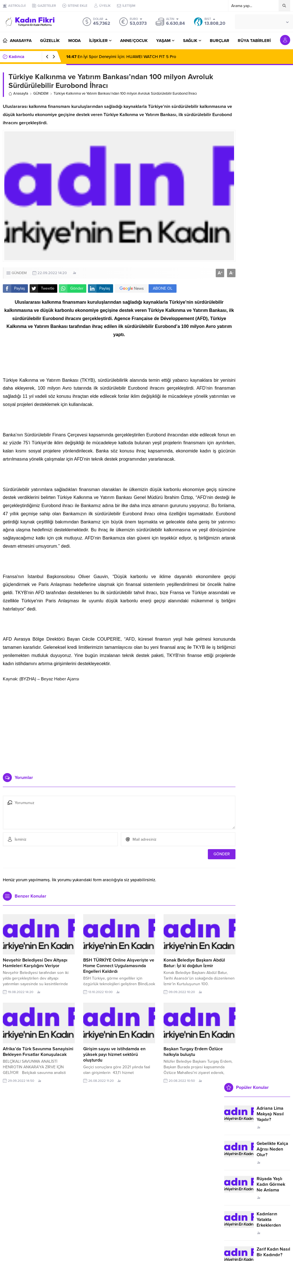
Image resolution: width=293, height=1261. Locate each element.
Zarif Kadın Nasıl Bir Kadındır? (273, 1252)
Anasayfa (18, 93)
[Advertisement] (119, 725)
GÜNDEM (41, 93)
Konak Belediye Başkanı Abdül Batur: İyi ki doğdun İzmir (194, 963)
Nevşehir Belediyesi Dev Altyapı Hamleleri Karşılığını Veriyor (35, 963)
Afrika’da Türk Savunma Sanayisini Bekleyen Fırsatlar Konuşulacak (38, 1051)
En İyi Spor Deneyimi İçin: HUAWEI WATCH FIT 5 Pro (121, 56)
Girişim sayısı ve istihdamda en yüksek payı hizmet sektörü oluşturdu (114, 1054)
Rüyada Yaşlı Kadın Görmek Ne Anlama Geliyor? (271, 1187)
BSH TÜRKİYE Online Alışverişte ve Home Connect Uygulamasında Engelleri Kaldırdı (118, 965)
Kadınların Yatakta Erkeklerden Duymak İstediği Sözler (273, 1225)
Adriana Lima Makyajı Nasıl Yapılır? (270, 1113)
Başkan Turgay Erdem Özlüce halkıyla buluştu (193, 1051)
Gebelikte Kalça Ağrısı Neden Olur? (272, 1149)
